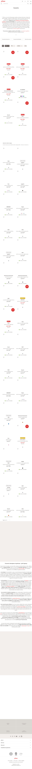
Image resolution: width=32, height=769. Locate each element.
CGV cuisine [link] (15, 760)
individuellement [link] (21, 612)
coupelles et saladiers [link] (10, 586)
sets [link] (1, 613)
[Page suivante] (9, 520)
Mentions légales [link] (21, 760)
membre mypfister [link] (16, 28)
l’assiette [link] (26, 580)
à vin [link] (28, 625)
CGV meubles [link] (10, 760)
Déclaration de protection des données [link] (16, 762)
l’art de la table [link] (21, 568)
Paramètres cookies (16, 764)
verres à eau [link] (24, 625)
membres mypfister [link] (25, 31)
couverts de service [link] (16, 598)
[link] (22, 1)
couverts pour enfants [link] (21, 606)
